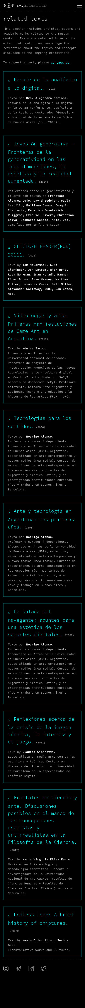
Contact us (60, 63)
